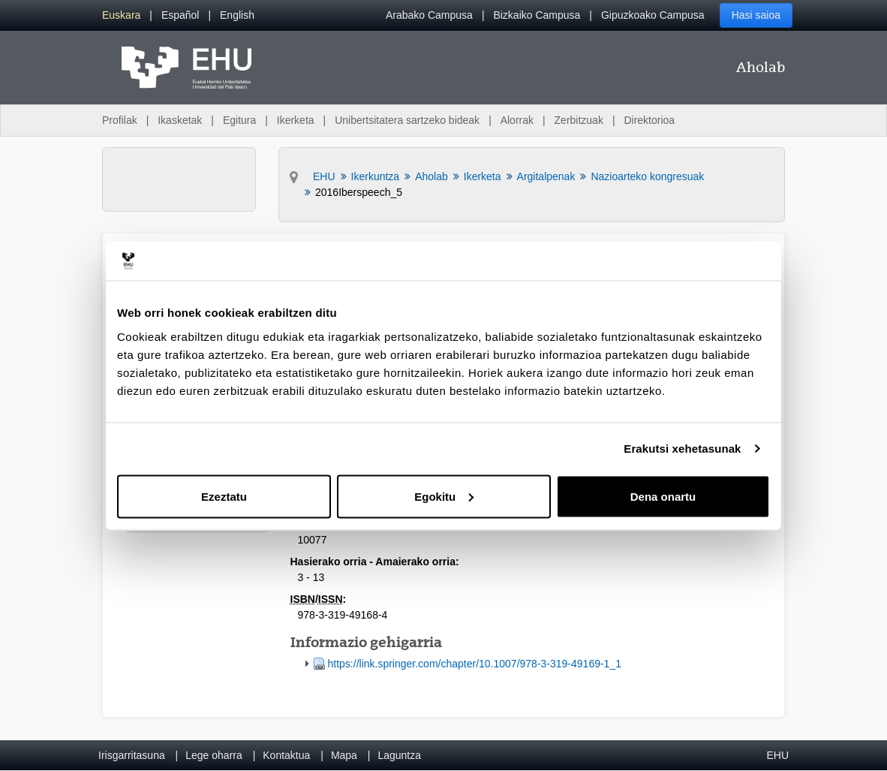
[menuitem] (121, 15)
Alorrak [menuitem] (517, 120)
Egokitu (444, 495)
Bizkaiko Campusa (536, 15)
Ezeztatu (224, 495)
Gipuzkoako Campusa (653, 15)
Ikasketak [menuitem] (180, 120)
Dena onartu (663, 495)
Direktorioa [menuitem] (649, 120)
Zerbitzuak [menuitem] (579, 120)
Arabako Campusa (429, 15)
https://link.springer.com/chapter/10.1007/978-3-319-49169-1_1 (474, 664)
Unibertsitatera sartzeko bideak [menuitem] (407, 120)
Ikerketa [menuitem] (295, 120)
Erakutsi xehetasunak (682, 448)
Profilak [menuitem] (119, 120)
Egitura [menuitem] (239, 120)
